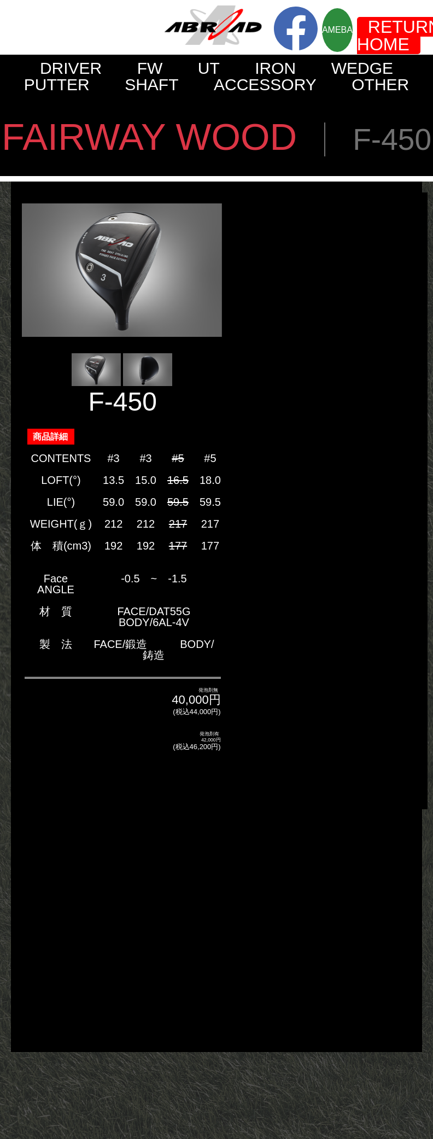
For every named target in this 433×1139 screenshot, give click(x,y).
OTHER (380, 84)
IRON (275, 68)
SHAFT (151, 84)
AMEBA (337, 29)
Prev (36, 270)
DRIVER (71, 68)
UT (209, 68)
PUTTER (57, 84)
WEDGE (362, 68)
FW (150, 68)
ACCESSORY (265, 84)
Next (207, 270)
